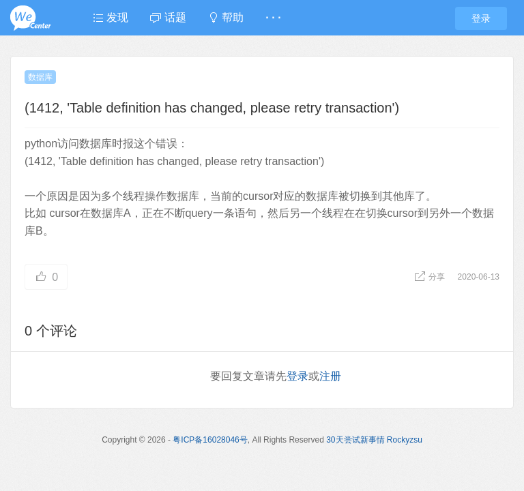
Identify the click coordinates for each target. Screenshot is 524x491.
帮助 (226, 17)
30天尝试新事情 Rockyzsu (374, 440)
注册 (330, 376)
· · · (272, 17)
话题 (168, 17)
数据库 (40, 77)
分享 (431, 277)
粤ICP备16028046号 (210, 440)
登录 (481, 18)
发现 (110, 17)
